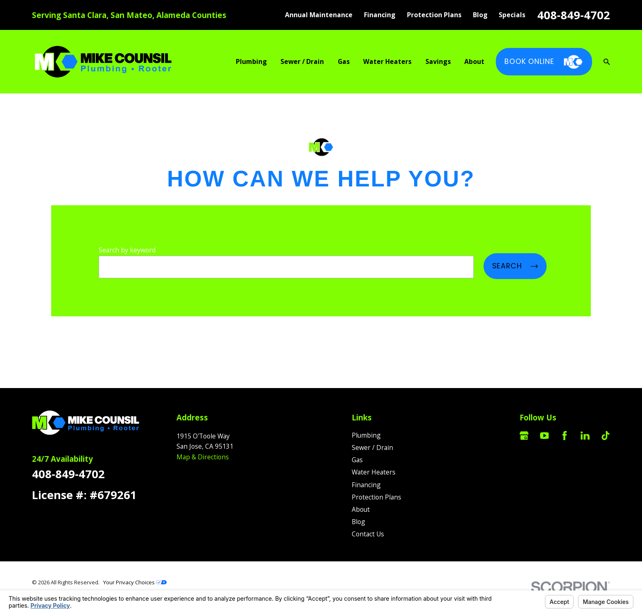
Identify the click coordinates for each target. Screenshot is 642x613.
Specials (512, 15)
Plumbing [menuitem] (251, 61)
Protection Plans (434, 15)
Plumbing (366, 435)
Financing (380, 15)
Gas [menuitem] (344, 61)
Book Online (543, 61)
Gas (357, 459)
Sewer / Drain (372, 447)
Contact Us (368, 533)
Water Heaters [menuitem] (387, 61)
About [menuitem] (474, 61)
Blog (480, 15)
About (361, 509)
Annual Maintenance (319, 15)
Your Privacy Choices (135, 582)
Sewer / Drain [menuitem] (302, 61)
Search (515, 266)
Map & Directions (202, 456)
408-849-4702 (573, 15)
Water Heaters (374, 472)
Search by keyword (127, 249)
